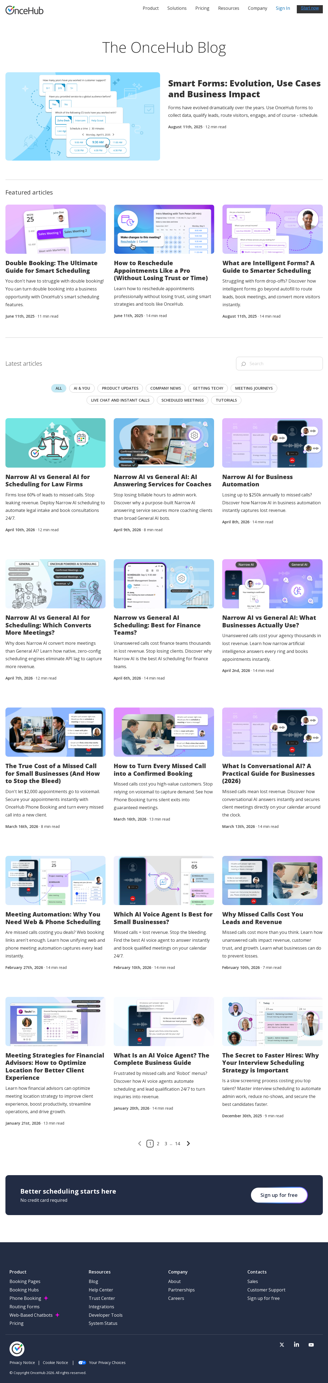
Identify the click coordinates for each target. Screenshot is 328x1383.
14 (177, 1144)
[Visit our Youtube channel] (313, 1346)
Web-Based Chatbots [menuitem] (31, 1315)
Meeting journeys (254, 388)
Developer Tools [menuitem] (106, 1315)
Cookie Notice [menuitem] (55, 1362)
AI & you (82, 388)
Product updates (120, 388)
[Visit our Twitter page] (292, 1346)
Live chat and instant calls (120, 400)
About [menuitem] (174, 1281)
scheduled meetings (182, 400)
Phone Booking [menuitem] (25, 1298)
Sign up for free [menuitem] (263, 1298)
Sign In (283, 10)
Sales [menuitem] (252, 1281)
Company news (165, 388)
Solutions (177, 10)
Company (257, 10)
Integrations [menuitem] (101, 1307)
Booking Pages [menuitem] (24, 1281)
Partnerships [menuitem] (181, 1290)
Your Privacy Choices (102, 1362)
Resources (228, 10)
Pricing (202, 10)
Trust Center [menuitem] (102, 1298)
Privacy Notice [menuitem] (22, 1362)
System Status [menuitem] (103, 1323)
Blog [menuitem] (93, 1281)
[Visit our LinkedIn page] (303, 1346)
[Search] (279, 363)
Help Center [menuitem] (101, 1290)
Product (151, 10)
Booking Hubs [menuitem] (24, 1290)
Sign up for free (279, 1195)
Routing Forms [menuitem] (24, 1307)
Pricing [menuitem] (16, 1323)
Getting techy (208, 388)
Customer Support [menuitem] (266, 1290)
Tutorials (226, 400)
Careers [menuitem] (176, 1298)
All (59, 388)
